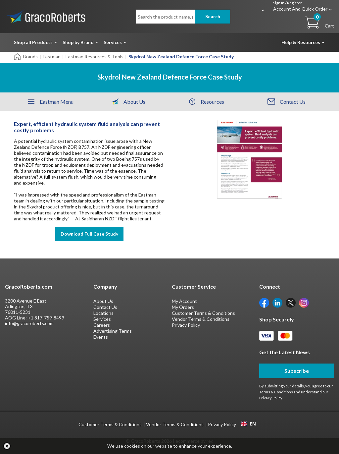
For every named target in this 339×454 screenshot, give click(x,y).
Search (212, 16)
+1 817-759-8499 (46, 317)
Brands (30, 56)
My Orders (183, 307)
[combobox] (248, 424)
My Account (184, 301)
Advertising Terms (112, 331)
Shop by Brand (78, 42)
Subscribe (296, 371)
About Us (103, 301)
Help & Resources (300, 42)
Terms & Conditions (276, 392)
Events (100, 337)
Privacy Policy (186, 325)
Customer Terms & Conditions (203, 313)
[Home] (18, 56)
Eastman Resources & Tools (94, 56)
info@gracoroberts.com (29, 323)
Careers (101, 325)
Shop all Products (33, 42)
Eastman (52, 56)
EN (248, 424)
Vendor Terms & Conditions (200, 319)
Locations (103, 313)
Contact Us (105, 307)
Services (113, 42)
